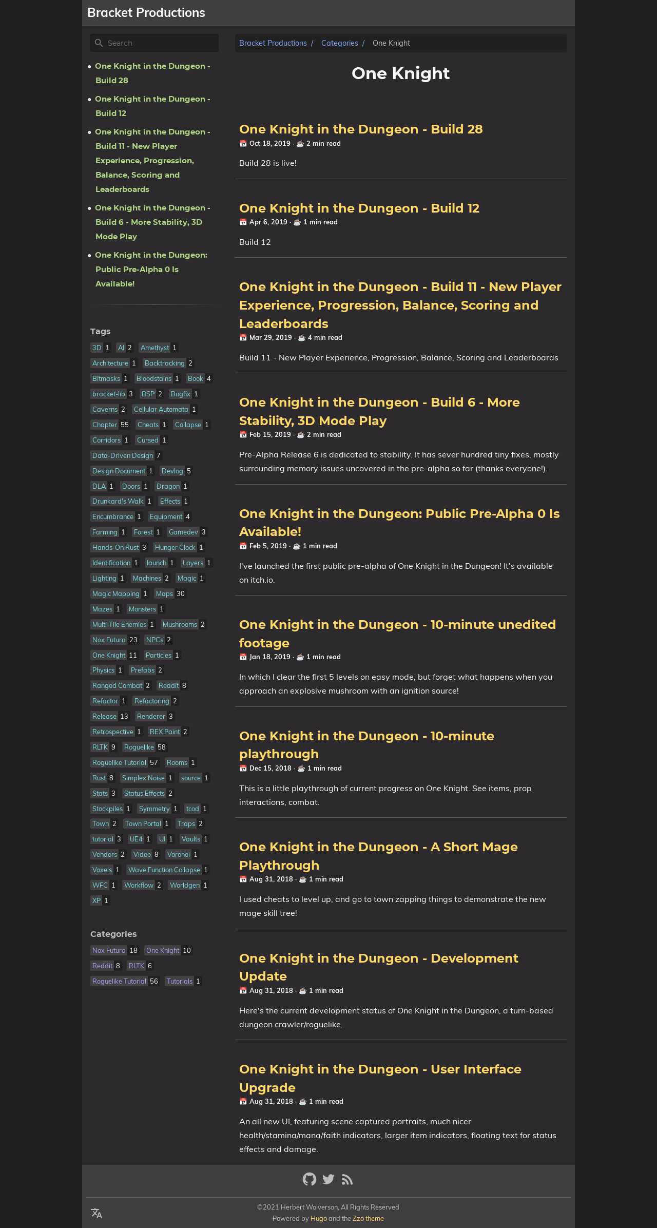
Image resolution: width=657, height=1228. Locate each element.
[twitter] (329, 1183)
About (387, 13)
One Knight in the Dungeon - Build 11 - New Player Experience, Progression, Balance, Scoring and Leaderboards (400, 305)
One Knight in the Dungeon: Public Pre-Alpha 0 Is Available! (151, 270)
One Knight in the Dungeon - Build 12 (359, 209)
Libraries (466, 13)
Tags (100, 332)
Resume (510, 13)
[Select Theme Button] (357, 13)
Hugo (319, 1218)
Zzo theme (368, 1218)
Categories (339, 43)
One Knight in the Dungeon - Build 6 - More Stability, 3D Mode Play (152, 222)
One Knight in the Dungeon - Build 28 (361, 130)
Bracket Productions (273, 43)
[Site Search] (162, 43)
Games (423, 13)
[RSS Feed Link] (347, 1183)
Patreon (553, 13)
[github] (310, 1183)
